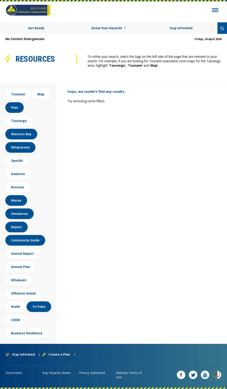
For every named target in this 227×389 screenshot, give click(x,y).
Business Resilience (26, 333)
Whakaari (18, 280)
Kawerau (18, 174)
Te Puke (38, 306)
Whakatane (20, 147)
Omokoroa (19, 214)
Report (16, 227)
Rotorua (17, 187)
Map (40, 94)
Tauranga (19, 121)
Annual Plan (20, 267)
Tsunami (18, 94)
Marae (16, 200)
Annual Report (22, 253)
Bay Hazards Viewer (56, 373)
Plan (14, 107)
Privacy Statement (92, 373)
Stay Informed (181, 28)
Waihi (15, 306)
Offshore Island (23, 293)
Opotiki (17, 160)
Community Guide (25, 240)
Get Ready (36, 28)
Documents (13, 373)
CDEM (15, 320)
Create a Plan (59, 354)
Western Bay (21, 134)
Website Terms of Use (129, 375)
